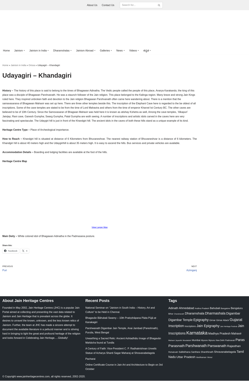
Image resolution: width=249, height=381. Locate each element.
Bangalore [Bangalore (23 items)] (225, 309)
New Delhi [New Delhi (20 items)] (220, 341)
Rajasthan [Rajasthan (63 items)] (234, 346)
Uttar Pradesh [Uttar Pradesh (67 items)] (185, 357)
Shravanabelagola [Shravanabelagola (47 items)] (225, 352)
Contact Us (108, 5)
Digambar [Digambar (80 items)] (233, 314)
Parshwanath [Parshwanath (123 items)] (196, 346)
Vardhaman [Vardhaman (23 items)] (201, 357)
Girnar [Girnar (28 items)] (212, 320)
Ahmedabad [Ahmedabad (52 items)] (186, 308)
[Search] (138, 5)
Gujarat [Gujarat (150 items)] (236, 320)
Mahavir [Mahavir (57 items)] (236, 333)
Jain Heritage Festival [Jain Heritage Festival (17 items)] (228, 327)
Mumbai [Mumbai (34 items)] (196, 340)
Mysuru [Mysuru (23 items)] (212, 340)
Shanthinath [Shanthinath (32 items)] (207, 352)
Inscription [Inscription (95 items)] (176, 326)
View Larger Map (100, 227)
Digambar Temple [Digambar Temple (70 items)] (180, 320)
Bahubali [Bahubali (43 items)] (215, 308)
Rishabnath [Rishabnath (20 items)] (173, 352)
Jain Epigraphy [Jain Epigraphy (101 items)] (207, 326)
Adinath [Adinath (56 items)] (173, 308)
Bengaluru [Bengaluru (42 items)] (237, 308)
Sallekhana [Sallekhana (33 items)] (184, 352)
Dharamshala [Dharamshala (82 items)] (194, 314)
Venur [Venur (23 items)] (209, 357)
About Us (92, 5)
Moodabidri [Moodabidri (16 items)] (187, 341)
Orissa (32, 65)
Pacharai (90, 359)
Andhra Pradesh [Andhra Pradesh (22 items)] (202, 309)
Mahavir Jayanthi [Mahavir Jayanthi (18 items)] (175, 341)
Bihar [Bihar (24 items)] (170, 314)
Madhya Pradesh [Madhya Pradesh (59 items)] (219, 333)
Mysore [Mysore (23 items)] (204, 340)
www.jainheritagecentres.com (33, 377)
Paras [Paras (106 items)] (240, 340)
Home (6, 50)
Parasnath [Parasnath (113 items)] (176, 346)
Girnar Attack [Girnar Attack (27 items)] (222, 320)
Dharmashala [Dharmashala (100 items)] (215, 314)
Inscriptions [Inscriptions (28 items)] (190, 326)
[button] (24, 50)
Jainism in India (18, 65)
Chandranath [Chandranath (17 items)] (179, 314)
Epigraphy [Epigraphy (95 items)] (201, 320)
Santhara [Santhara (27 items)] (195, 352)
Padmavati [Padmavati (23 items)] (230, 340)
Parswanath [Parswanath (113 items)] (216, 346)
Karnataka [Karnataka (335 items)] (197, 333)
